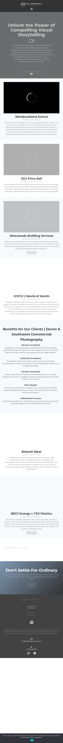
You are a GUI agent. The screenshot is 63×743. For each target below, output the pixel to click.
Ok (32, 740)
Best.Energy (31, 533)
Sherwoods (31, 252)
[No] (61, 738)
